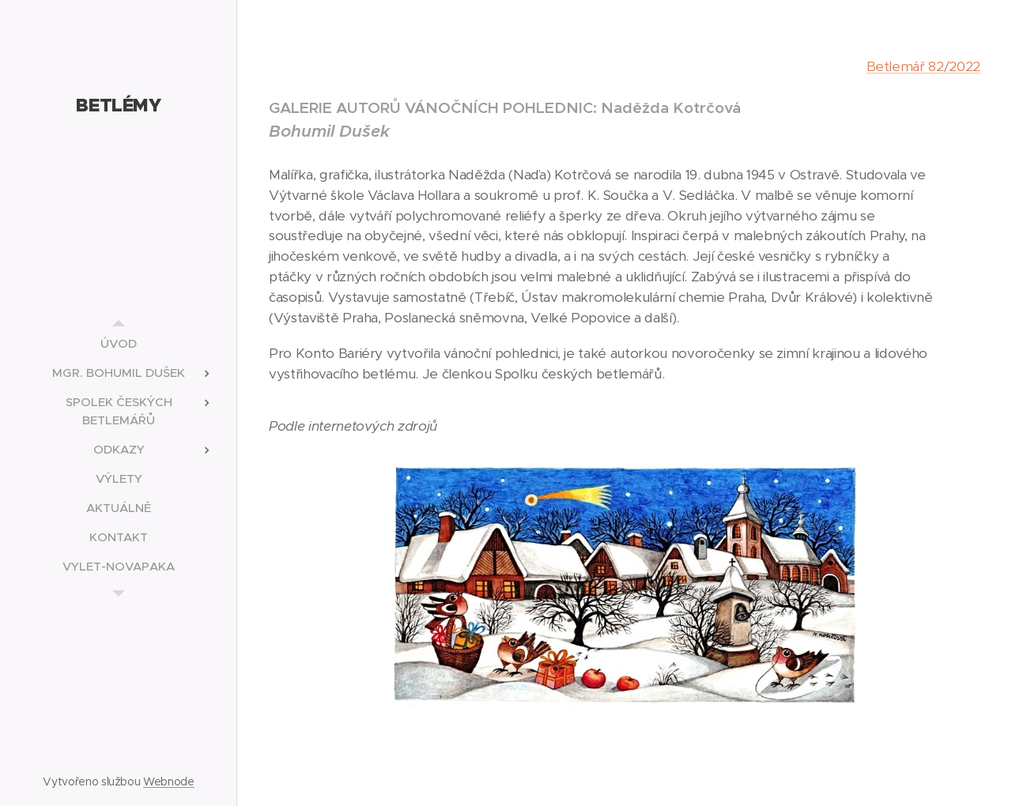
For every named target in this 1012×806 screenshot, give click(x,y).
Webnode (168, 781)
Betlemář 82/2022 (924, 66)
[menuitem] (118, 343)
